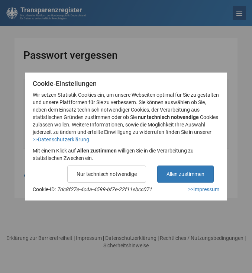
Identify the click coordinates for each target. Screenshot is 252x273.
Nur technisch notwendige (107, 174)
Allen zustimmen (185, 174)
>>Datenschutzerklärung (61, 139)
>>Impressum (203, 189)
